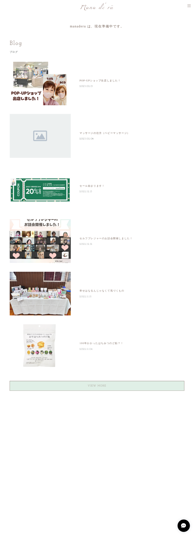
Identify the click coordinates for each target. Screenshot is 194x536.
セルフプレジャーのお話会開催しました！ (106, 239)
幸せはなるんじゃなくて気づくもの (102, 291)
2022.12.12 (86, 244)
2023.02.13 (86, 86)
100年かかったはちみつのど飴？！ (101, 344)
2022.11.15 (86, 297)
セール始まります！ (92, 186)
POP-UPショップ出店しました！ (100, 80)
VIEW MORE (97, 386)
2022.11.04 (86, 350)
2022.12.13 (86, 192)
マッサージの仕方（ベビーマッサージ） (105, 133)
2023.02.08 (87, 139)
